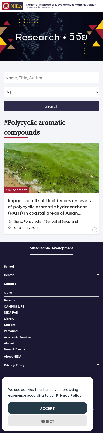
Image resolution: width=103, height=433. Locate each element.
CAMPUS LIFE (14, 306)
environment (16, 190)
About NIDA (12, 356)
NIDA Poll (11, 312)
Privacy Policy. (69, 394)
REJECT (47, 420)
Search (51, 106)
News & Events (14, 349)
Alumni (9, 343)
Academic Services (17, 337)
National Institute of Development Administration (61, 5)
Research (10, 300)
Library (9, 318)
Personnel (11, 331)
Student (9, 324)
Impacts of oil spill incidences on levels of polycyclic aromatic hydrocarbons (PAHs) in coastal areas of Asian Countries (49, 209)
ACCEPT (47, 407)
